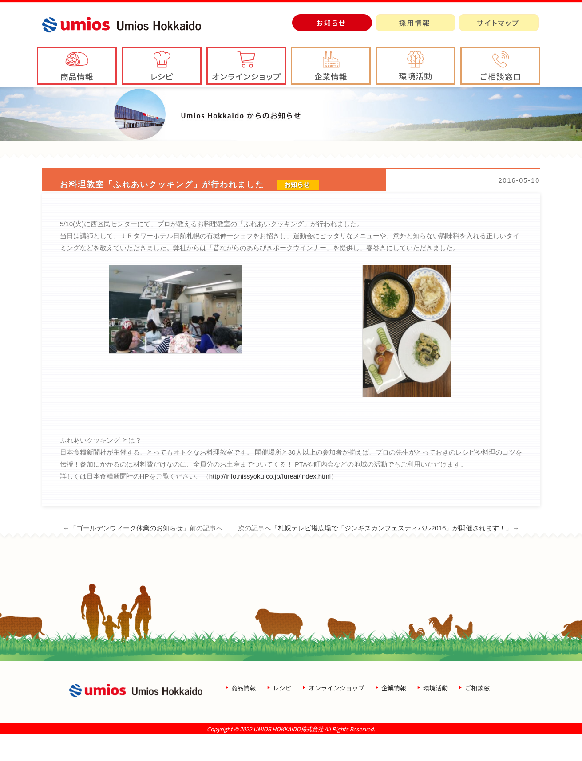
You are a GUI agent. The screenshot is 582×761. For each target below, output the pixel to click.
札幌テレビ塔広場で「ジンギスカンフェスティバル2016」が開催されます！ (392, 554)
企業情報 (393, 714)
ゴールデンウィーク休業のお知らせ (129, 554)
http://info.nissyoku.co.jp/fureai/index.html (270, 502)
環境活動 (435, 714)
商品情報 (243, 714)
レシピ (282, 714)
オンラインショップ (336, 714)
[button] (331, 66)
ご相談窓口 (480, 714)
